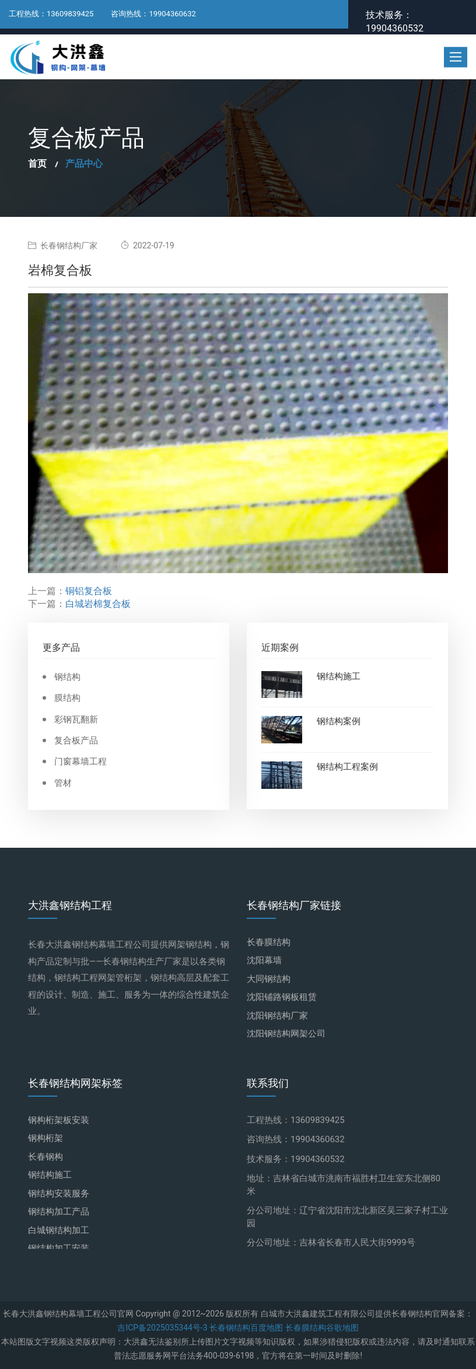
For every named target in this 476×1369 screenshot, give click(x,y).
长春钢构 (45, 1156)
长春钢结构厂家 (62, 246)
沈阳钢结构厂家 (277, 1015)
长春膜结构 (268, 942)
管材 (63, 783)
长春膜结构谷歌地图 (320, 1328)
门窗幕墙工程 (80, 762)
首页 (37, 164)
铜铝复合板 (88, 591)
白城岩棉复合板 (98, 604)
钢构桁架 (45, 1138)
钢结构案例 (338, 722)
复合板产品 (76, 741)
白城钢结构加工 (58, 1230)
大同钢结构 (268, 979)
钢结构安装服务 (58, 1193)
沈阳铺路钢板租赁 (282, 997)
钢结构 (67, 677)
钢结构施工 (338, 677)
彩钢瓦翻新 (76, 720)
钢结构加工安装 (58, 1248)
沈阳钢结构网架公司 (286, 1033)
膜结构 (67, 698)
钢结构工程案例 (347, 767)
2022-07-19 (147, 246)
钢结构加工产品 (58, 1211)
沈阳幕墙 (264, 960)
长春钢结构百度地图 (245, 1328)
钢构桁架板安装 (58, 1120)
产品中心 (84, 164)
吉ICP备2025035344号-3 (162, 1328)
